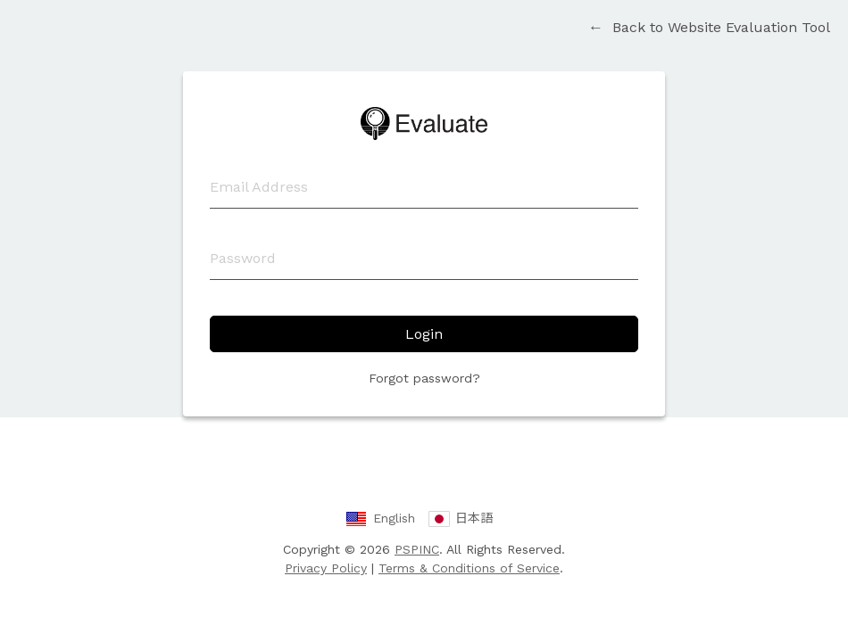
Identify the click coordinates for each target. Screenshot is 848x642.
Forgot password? (424, 378)
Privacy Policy (326, 568)
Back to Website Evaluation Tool (709, 27)
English (394, 518)
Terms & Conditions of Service (469, 568)
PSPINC (417, 549)
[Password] (424, 258)
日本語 (474, 518)
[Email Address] (424, 187)
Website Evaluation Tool (424, 123)
